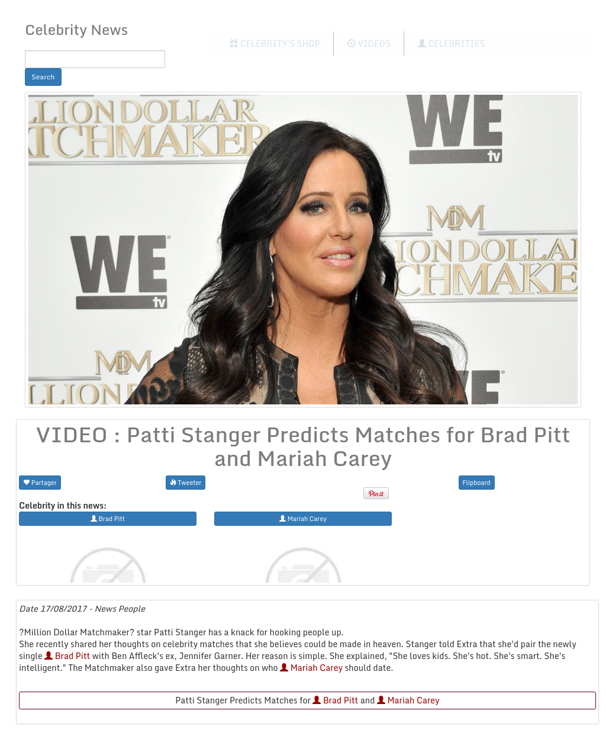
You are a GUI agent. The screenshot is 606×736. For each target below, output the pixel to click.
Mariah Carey (311, 667)
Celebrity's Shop (275, 43)
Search (43, 76)
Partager (40, 482)
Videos (369, 43)
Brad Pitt (67, 656)
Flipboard (477, 482)
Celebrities (451, 43)
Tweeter (186, 482)
